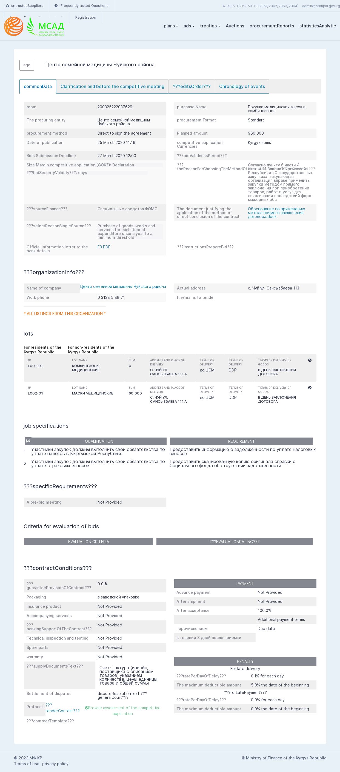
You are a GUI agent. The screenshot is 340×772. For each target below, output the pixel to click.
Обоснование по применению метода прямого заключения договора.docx (276, 212)
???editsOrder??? (192, 86)
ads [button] (187, 26)
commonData (38, 86)
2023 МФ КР (30, 758)
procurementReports (272, 26)
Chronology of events (242, 86)
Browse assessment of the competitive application (123, 710)
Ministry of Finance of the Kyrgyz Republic (286, 758)
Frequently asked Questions (81, 5)
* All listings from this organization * (65, 313)
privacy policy (55, 763)
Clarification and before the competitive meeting (112, 86)
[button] (310, 360)
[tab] (37, 86)
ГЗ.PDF (104, 247)
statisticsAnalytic (317, 26)
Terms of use (26, 763)
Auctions (235, 26)
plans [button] (169, 26)
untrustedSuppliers (24, 5)
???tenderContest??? (62, 708)
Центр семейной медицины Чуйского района (123, 286)
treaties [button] (208, 26)
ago (26, 65)
